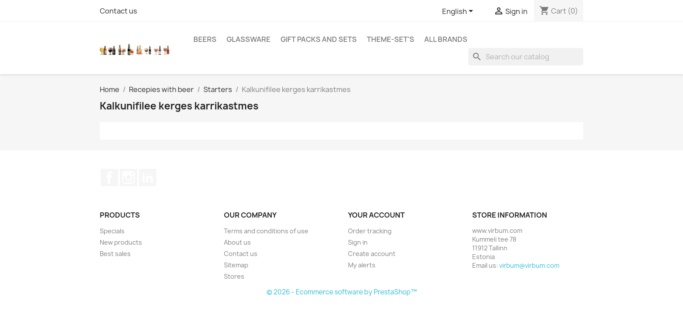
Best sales (115, 253)
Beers (204, 39)
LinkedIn (147, 177)
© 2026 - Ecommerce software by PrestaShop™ (342, 292)
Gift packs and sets (319, 39)
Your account (376, 215)
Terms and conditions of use (266, 231)
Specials (112, 231)
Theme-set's (390, 39)
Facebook (109, 177)
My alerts (361, 265)
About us (237, 242)
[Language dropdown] (459, 12)
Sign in (358, 242)
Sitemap (236, 265)
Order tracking (370, 231)
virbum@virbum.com (529, 265)
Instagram (128, 177)
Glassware (248, 39)
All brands (445, 39)
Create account (372, 253)
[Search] (525, 56)
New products (121, 242)
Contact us (118, 11)
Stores (234, 276)
